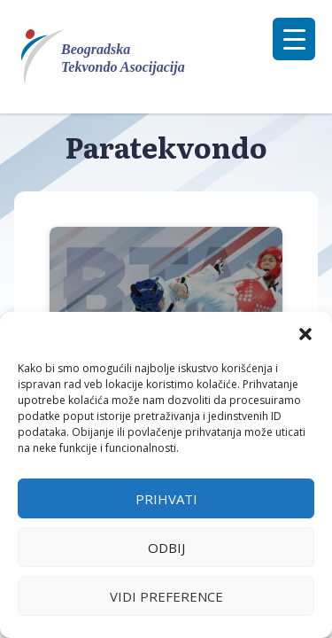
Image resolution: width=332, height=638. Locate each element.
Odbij (166, 547)
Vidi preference (166, 596)
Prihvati (166, 499)
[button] (305, 334)
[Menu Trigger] (294, 39)
